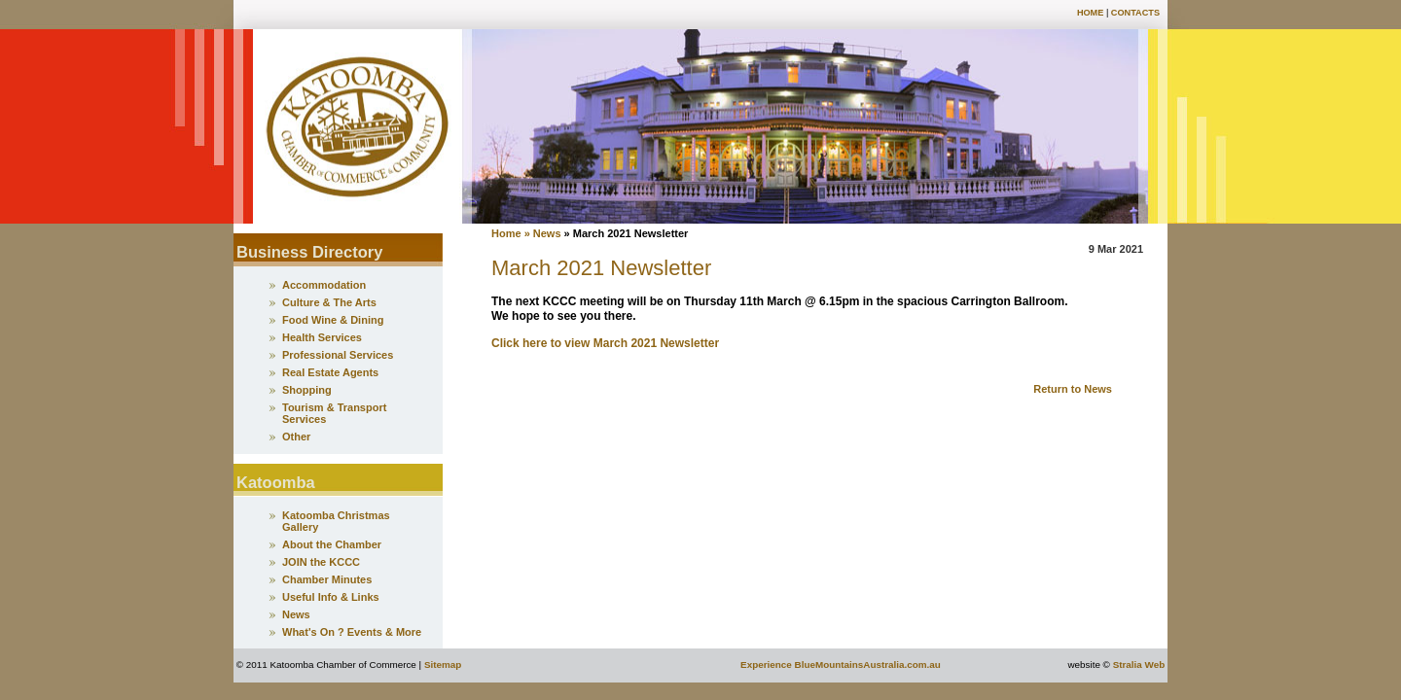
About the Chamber (331, 544)
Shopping (307, 390)
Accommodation (324, 285)
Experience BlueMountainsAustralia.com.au (840, 664)
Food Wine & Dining (332, 320)
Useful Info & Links (330, 597)
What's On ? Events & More (351, 632)
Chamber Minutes (327, 579)
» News (544, 233)
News (296, 614)
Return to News (1072, 389)
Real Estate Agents (330, 372)
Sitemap (442, 664)
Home (1090, 13)
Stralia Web (1139, 664)
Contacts (1135, 13)
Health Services (322, 337)
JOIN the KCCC (321, 562)
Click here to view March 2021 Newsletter (605, 343)
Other (296, 436)
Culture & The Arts (329, 302)
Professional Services (337, 355)
